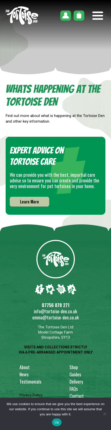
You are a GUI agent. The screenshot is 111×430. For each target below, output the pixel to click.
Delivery (76, 381)
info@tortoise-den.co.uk (55, 311)
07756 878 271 (55, 305)
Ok (57, 422)
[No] (104, 413)
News (23, 374)
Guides (75, 374)
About (24, 367)
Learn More (29, 202)
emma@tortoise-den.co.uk (55, 317)
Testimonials (30, 381)
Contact (76, 396)
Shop (73, 367)
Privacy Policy (31, 395)
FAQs (73, 389)
